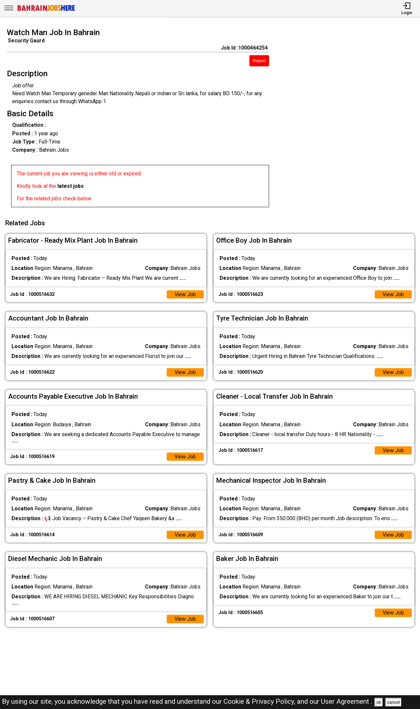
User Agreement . (346, 701)
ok (378, 702)
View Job (185, 293)
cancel (393, 702)
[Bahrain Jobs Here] (46, 10)
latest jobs (70, 186)
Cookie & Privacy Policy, (260, 701)
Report (259, 60)
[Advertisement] (349, 120)
